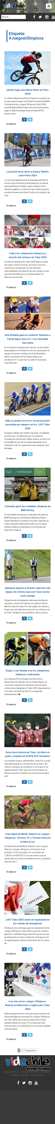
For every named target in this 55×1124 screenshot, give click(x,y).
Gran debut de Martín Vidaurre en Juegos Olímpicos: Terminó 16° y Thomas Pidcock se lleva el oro (27, 838)
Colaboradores (37, 1075)
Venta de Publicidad (30, 1072)
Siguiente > (31, 1050)
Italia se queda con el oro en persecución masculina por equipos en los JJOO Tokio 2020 (27, 424)
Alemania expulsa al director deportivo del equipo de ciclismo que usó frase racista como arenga (27, 592)
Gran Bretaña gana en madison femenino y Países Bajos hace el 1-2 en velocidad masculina (28, 339)
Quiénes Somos (11, 1072)
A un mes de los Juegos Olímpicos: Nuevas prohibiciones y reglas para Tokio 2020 (27, 1005)
